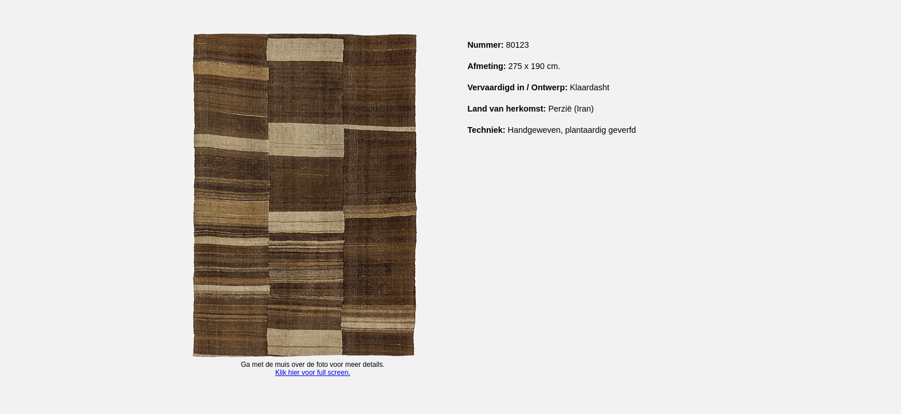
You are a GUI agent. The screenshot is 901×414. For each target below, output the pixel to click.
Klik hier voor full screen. (313, 373)
